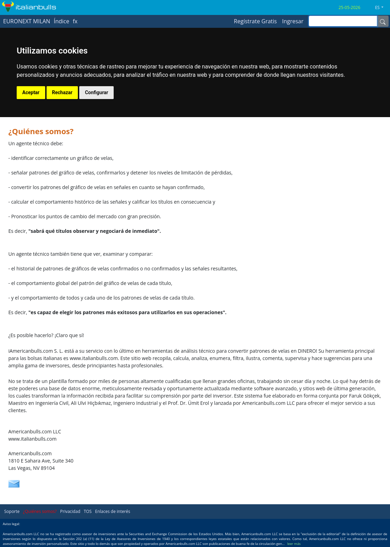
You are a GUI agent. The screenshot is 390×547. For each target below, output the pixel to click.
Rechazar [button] (62, 92)
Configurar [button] (96, 92)
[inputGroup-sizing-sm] (343, 21)
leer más (293, 543)
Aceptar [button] (31, 92)
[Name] (383, 21)
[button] (382, 8)
